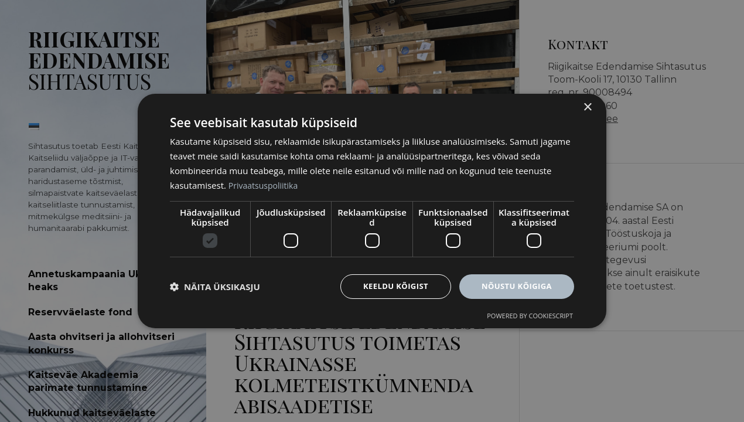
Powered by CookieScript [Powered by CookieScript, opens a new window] (530, 316)
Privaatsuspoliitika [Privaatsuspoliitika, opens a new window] (265, 184)
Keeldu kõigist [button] (389, 286)
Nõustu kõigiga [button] (514, 286)
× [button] (587, 106)
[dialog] (372, 211)
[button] (215, 286)
